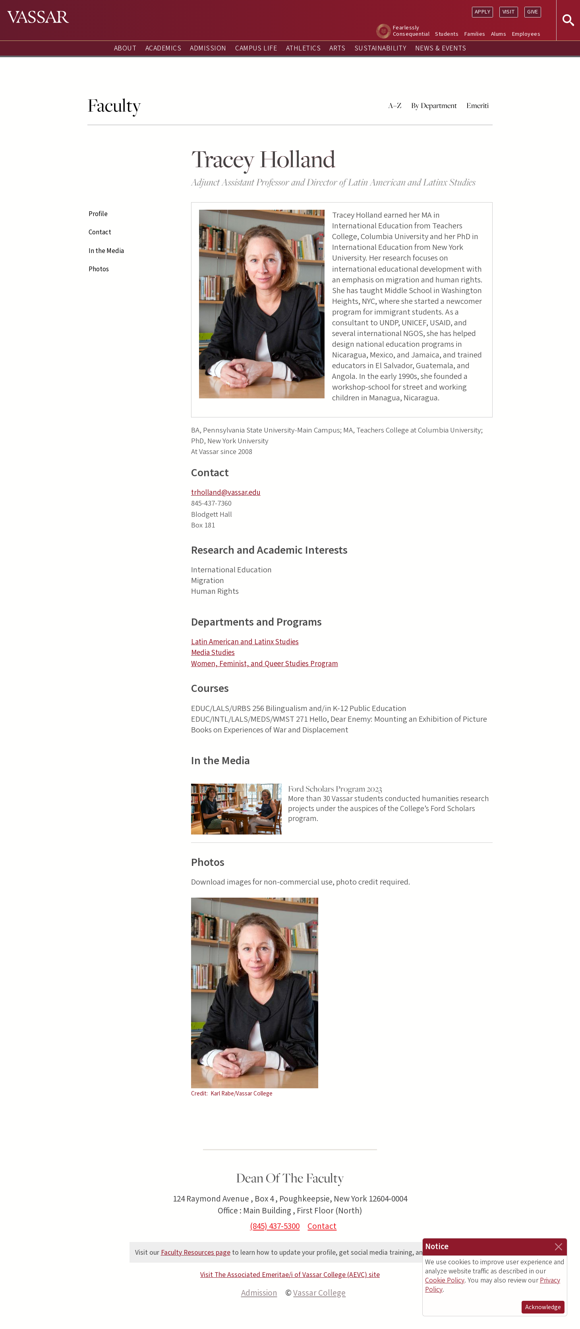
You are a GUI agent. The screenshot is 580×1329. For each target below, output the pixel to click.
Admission (208, 48)
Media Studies (213, 652)
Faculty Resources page (195, 1253)
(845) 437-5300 (275, 1226)
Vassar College (319, 1293)
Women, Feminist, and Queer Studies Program (264, 664)
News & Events (440, 48)
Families (474, 34)
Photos (99, 269)
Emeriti (477, 105)
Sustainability (380, 48)
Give (532, 12)
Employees (526, 34)
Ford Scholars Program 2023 (335, 788)
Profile (98, 214)
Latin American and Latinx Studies (245, 642)
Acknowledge (543, 1307)
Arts (337, 48)
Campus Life (256, 48)
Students (446, 34)
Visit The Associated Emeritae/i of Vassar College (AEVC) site (290, 1275)
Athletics (303, 48)
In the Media (106, 251)
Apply (482, 12)
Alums (498, 34)
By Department (434, 105)
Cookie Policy (444, 1280)
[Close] (559, 1247)
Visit (509, 12)
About (125, 48)
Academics (163, 48)
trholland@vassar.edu (226, 492)
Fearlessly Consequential (411, 30)
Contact (100, 232)
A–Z (395, 105)
